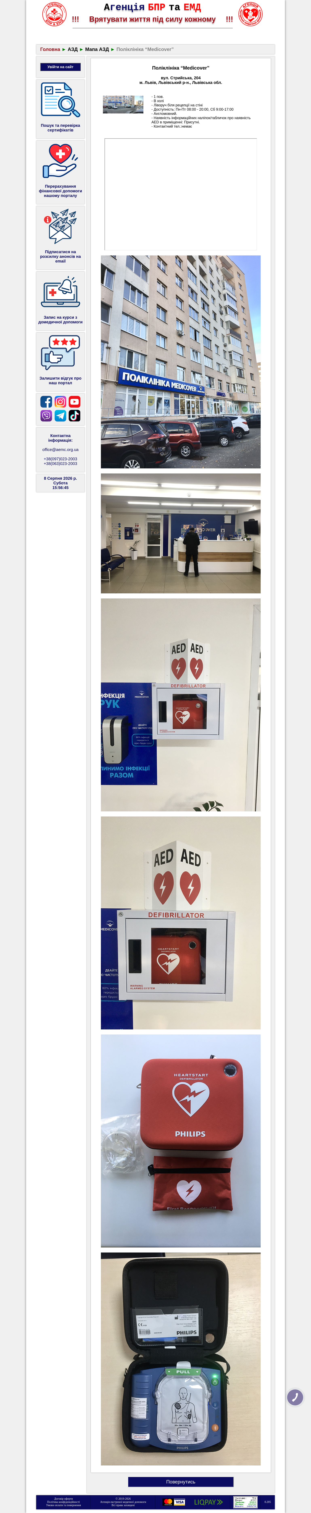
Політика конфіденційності (63, 1501)
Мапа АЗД (97, 49)
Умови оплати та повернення (63, 1505)
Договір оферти (63, 1498)
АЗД (73, 49)
